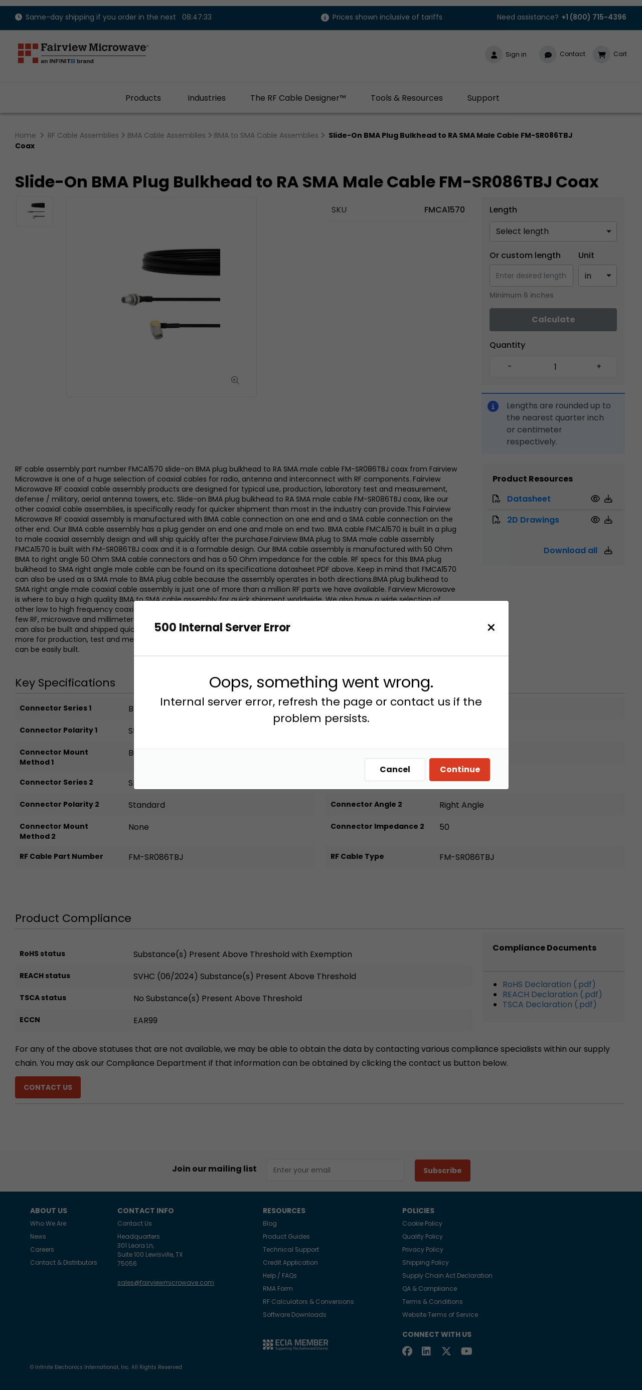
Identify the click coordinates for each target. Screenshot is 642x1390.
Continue (462, 769)
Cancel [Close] (397, 769)
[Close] (494, 627)
